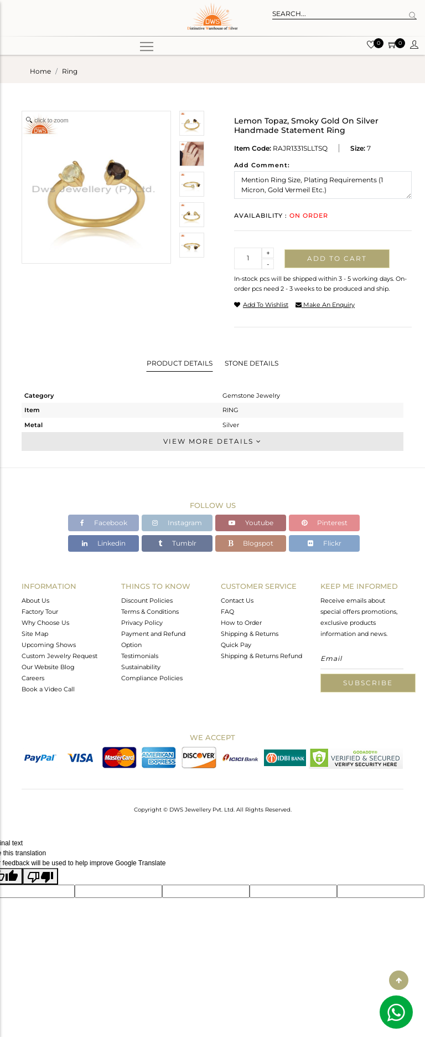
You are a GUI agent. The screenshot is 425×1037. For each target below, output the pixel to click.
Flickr (324, 543)
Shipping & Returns (249, 634)
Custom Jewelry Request (59, 656)
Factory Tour (40, 611)
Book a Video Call (48, 689)
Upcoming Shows (49, 645)
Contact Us (237, 600)
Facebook (103, 522)
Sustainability (140, 667)
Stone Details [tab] (251, 363)
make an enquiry (325, 305)
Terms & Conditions (150, 611)
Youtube (251, 522)
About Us (35, 600)
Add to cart (337, 258)
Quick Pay (236, 645)
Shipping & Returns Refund (261, 656)
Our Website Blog (48, 667)
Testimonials (139, 656)
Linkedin (104, 543)
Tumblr (177, 543)
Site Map (35, 634)
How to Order (241, 623)
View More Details (212, 441)
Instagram (177, 522)
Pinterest (325, 522)
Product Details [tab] (179, 363)
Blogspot (250, 543)
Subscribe (368, 683)
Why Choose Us (45, 623)
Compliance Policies (152, 678)
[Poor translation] (40, 876)
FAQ (227, 611)
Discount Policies (147, 600)
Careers (33, 678)
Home (40, 71)
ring (69, 71)
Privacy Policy (142, 623)
